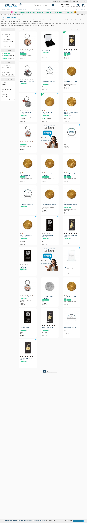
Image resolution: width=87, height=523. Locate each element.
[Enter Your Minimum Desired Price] (4, 75)
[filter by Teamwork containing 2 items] (2, 96)
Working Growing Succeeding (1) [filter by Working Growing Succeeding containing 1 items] (9, 99)
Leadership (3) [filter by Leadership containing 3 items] (5, 87)
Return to (81, 14)
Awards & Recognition (7, 9)
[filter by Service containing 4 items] (2, 94)
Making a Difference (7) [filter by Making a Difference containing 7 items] (7, 89)
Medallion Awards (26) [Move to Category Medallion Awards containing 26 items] (7, 39)
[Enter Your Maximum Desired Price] (9, 75)
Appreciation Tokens (26, 29)
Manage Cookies (68, 520)
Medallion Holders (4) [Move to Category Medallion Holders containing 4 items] (7, 44)
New (76, 9)
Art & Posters (65, 9)
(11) (7, 53)
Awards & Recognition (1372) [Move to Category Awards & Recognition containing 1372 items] (7, 34)
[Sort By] (77, 29)
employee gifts (50, 25)
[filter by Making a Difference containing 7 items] (2, 89)
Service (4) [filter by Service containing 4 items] (5, 94)
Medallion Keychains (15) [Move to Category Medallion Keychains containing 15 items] (7, 46)
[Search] (53, 5)
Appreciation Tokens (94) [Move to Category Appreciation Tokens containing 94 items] (8, 41)
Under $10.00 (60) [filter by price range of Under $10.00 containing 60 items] (6, 65)
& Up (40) (8, 55)
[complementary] (43, 12)
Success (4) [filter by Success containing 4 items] (5, 91)
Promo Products (50, 9)
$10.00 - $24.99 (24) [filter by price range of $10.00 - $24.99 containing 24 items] (7, 67)
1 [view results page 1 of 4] (44, 371)
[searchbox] (44, 5)
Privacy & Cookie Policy (51, 520)
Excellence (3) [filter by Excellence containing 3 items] (5, 84)
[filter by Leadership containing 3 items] (2, 86)
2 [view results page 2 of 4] (47, 371)
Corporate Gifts (22, 9)
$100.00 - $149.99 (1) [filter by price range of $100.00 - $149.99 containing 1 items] (7, 72)
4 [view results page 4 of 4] (52, 371)
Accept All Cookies (78, 521)
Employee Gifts (36, 9)
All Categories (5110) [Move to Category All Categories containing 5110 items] (5, 31)
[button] (5, 1)
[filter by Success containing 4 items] (2, 91)
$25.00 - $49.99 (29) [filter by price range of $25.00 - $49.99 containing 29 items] (7, 70)
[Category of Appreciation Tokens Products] (43, 20)
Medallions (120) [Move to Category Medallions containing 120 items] (5, 36)
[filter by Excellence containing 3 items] (2, 84)
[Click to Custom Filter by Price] (12, 75)
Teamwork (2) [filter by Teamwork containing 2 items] (5, 96)
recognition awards (43, 23)
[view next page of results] (55, 371)
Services (83, 9)
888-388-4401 (65, 5)
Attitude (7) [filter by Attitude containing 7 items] (5, 82)
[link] (54, 1)
